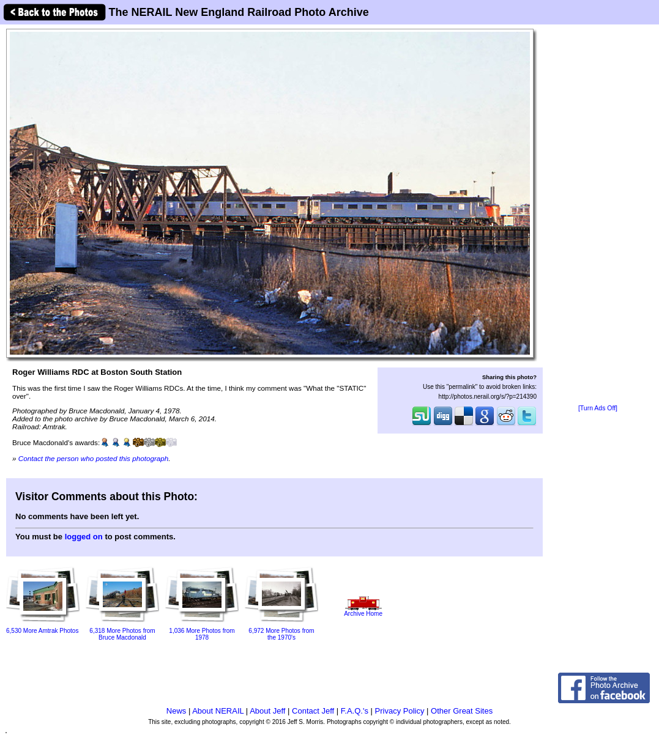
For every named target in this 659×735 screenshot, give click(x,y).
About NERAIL (218, 710)
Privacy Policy (400, 710)
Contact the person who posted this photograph (93, 458)
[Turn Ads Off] (597, 408)
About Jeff (267, 710)
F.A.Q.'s (354, 710)
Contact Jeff (313, 710)
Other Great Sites (462, 710)
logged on (84, 536)
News (176, 710)
